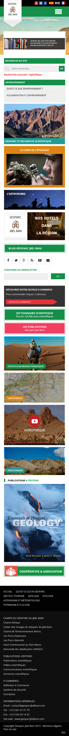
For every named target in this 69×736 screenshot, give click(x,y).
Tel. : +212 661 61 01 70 (16, 710)
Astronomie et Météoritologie (21, 600)
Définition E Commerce (16, 685)
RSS (63, 732)
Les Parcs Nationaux (14, 635)
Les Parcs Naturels (13, 640)
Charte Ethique (11, 622)
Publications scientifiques (17, 660)
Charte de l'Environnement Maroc (22, 631)
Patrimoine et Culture (16, 604)
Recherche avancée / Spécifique (23, 74)
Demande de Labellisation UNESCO (23, 649)
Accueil (7, 591)
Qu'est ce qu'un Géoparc (30, 591)
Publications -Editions (17, 656)
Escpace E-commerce (20, 301)
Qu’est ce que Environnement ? (25, 88)
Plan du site (9, 729)
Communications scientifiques (20, 669)
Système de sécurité (14, 689)
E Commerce (11, 680)
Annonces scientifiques (16, 673)
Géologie (33, 596)
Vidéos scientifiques (14, 665)
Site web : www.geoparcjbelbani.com (23, 718)
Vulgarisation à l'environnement (26, 95)
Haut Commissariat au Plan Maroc (22, 644)
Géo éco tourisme (13, 596)
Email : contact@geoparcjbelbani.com (24, 705)
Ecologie (48, 596)
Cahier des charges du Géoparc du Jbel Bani (27, 627)
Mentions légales (52, 726)
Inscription (9, 694)
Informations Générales (19, 701)
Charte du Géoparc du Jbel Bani (23, 618)
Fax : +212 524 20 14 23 (16, 714)
